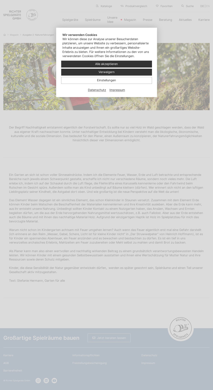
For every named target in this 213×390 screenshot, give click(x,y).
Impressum (117, 90)
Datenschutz (97, 90)
